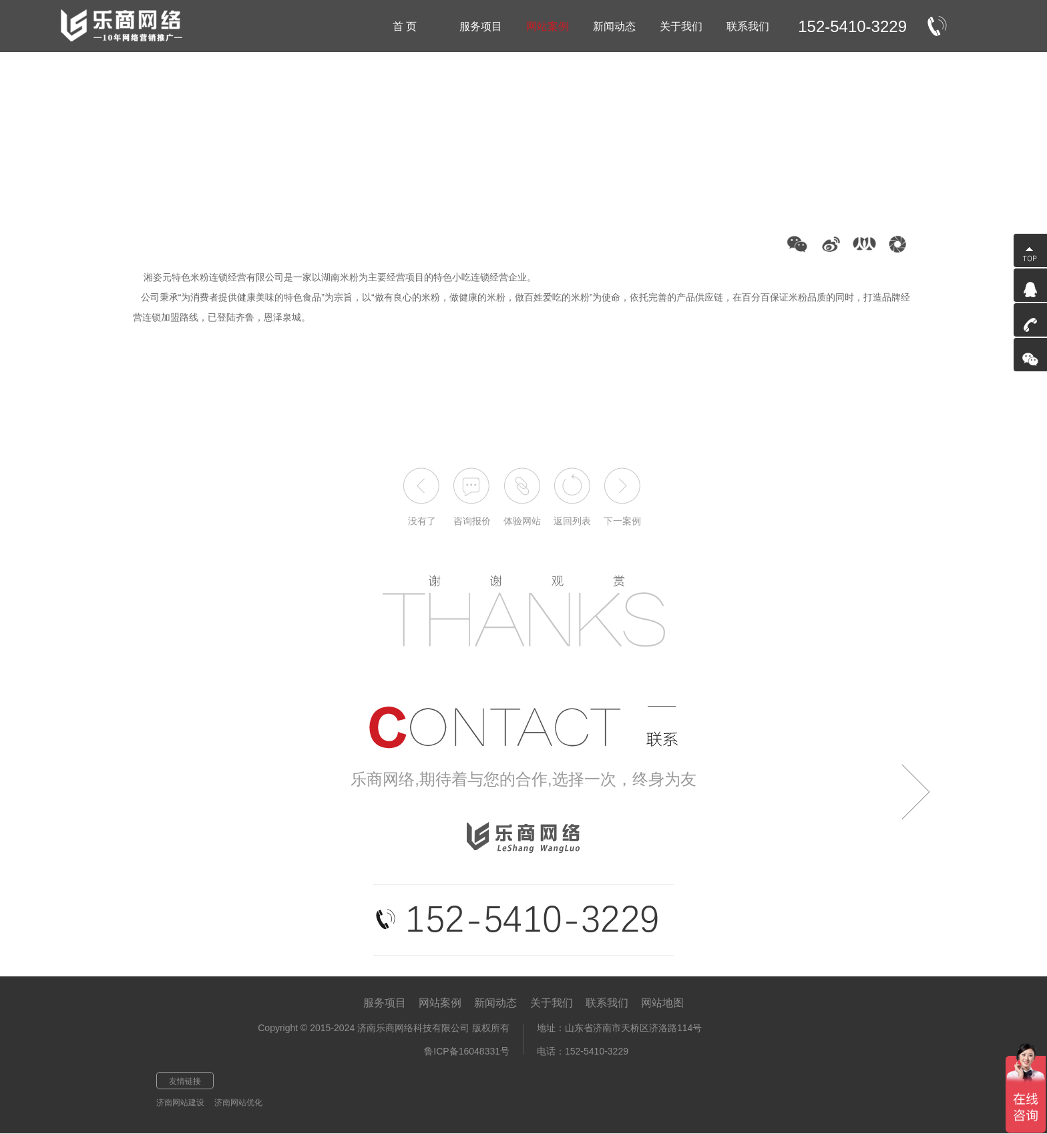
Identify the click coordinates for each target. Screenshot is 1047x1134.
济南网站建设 (180, 1102)
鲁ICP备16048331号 (466, 1051)
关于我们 (551, 1002)
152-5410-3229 (852, 26)
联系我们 (607, 1002)
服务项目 (384, 1002)
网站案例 (440, 1002)
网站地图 (662, 1002)
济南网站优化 (238, 1102)
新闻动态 (495, 1002)
